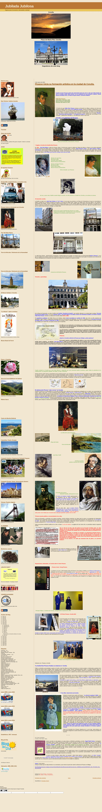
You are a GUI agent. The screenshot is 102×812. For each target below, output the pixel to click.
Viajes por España (5, 688)
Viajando (3, 687)
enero (4, 635)
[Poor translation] (5, 790)
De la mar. (3, 655)
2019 (4, 618)
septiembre (5, 626)
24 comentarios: (50, 773)
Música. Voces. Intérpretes (6, 677)
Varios (2, 685)
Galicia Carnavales (5, 663)
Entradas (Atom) (45, 781)
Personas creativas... (5, 679)
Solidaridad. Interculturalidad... (7, 684)
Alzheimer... (3, 650)
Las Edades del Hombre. (6, 670)
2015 (4, 624)
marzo (4, 632)
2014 (4, 636)
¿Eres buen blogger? (4, 771)
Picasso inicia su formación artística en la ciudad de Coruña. (64, 84)
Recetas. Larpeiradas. (5, 681)
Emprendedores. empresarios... (7, 659)
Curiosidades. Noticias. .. (6, 654)
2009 (4, 642)
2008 (4, 643)
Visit (5, 762)
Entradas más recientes (40, 778)
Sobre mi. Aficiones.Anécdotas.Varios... (9, 683)
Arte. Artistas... (41, 774)
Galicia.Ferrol (4, 666)
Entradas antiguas (97, 778)
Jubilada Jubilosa (19, 6)
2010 (4, 641)
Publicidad (3, 680)
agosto (4, 627)
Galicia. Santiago (4, 664)
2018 (4, 620)
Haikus (2, 667)
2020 (4, 617)
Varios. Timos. (4, 686)
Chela (10, 135)
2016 (4, 622)
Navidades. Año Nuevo (5, 678)
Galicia (2, 662)
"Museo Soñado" (69, 757)
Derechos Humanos (5, 657)
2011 (4, 640)
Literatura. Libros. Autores (6, 671)
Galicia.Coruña (4, 665)
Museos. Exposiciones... (49, 774)
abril (4, 631)
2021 (4, 616)
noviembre (5, 625)
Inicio (69, 778)
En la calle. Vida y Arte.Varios (7, 660)
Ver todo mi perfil (4, 143)
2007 (4, 645)
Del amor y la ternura (5, 656)
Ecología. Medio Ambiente (6, 658)
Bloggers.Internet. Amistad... (7, 652)
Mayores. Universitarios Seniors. (7, 672)
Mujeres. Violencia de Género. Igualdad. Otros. (10, 675)
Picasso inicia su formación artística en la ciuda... (12, 633)
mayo (4, 630)
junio (4, 629)
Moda (2, 674)
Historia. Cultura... (4, 669)
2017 (4, 621)
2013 (4, 637)
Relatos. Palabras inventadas (7, 682)
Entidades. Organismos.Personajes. (8, 661)
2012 (4, 638)
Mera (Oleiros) (4, 673)
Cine (2, 653)
